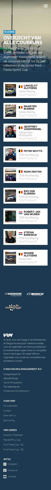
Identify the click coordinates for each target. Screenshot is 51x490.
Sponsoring (9, 420)
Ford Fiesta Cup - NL (13, 444)
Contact (7, 410)
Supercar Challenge (13, 435)
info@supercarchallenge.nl (16, 391)
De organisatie (10, 405)
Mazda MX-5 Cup (11, 440)
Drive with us (9, 415)
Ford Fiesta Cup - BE (13, 449)
